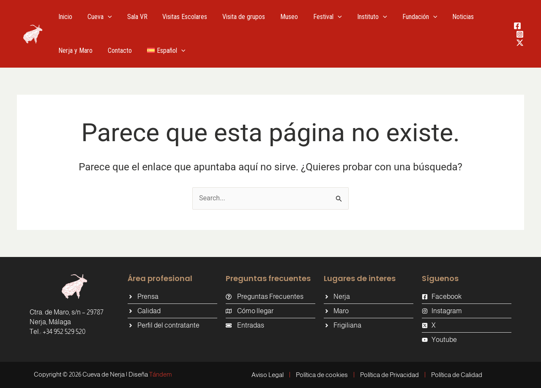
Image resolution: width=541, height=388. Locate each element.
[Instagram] (520, 34)
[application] (105, 17)
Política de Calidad (456, 374)
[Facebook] (517, 26)
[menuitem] (162, 51)
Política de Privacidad (389, 374)
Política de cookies (322, 374)
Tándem (160, 374)
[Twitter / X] (520, 42)
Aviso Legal (267, 374)
